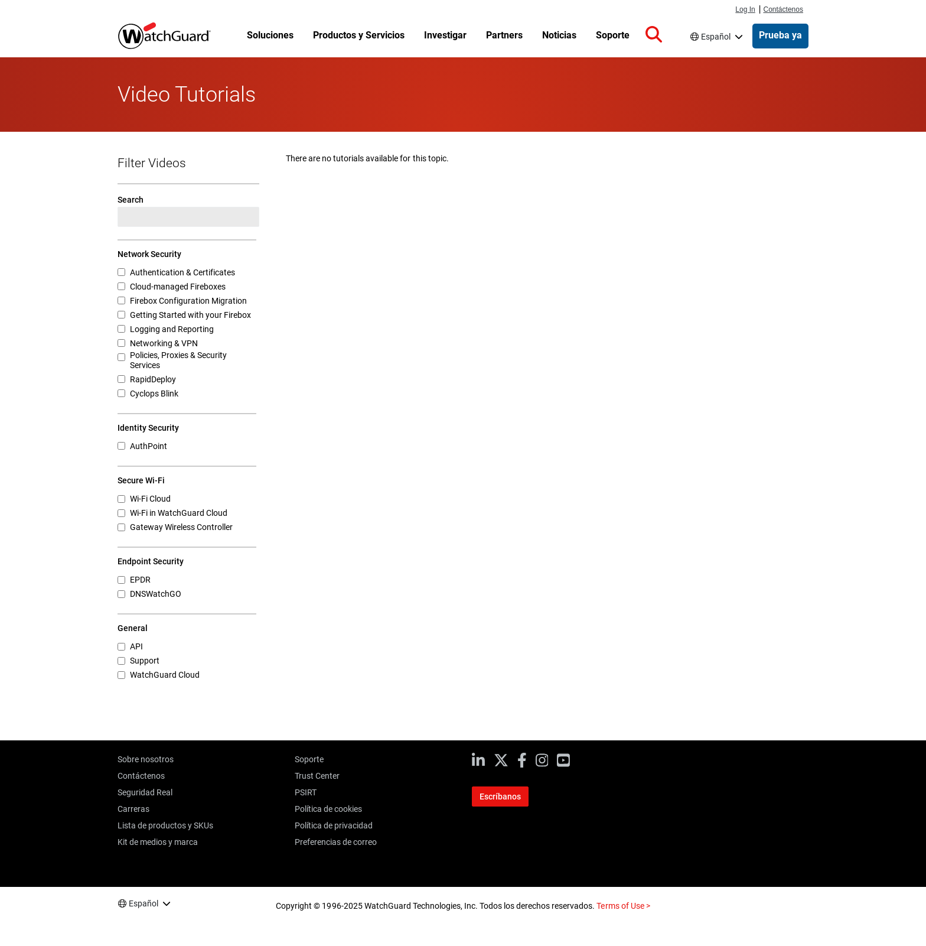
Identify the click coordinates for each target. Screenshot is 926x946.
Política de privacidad (334, 825)
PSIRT (306, 792)
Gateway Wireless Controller (181, 527)
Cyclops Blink (154, 393)
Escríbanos (500, 796)
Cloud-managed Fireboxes (178, 286)
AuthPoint (148, 446)
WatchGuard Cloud (165, 675)
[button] (653, 35)
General (133, 628)
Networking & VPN (164, 343)
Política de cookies (328, 809)
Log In (745, 9)
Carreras (133, 809)
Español (716, 36)
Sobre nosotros (146, 759)
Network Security (149, 254)
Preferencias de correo (336, 842)
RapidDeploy (153, 379)
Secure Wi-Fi (141, 480)
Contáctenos (783, 9)
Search (131, 199)
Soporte (309, 759)
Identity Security (148, 428)
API (136, 646)
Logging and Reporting (172, 329)
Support (144, 660)
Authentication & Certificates (182, 272)
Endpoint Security (151, 561)
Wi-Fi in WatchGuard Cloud (178, 513)
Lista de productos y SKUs (165, 825)
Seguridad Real (145, 792)
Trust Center (317, 776)
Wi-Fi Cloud (150, 498)
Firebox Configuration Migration (188, 300)
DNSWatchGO (155, 594)
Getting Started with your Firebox (190, 315)
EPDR (140, 579)
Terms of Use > (623, 906)
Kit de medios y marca (158, 842)
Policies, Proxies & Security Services (178, 360)
